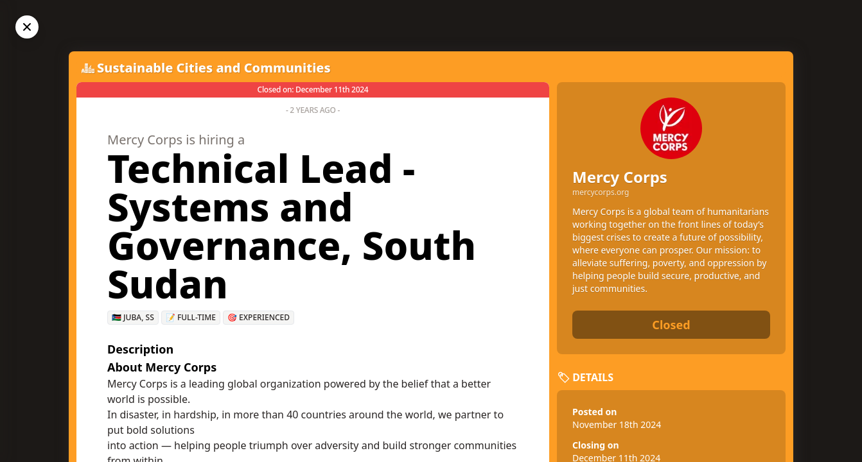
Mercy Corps (619, 176)
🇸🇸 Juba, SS (133, 317)
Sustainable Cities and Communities (214, 67)
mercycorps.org (600, 192)
